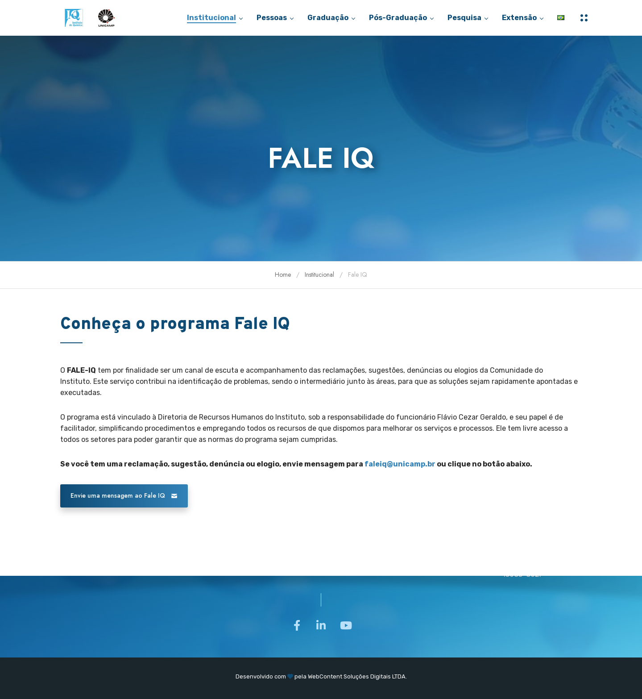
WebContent (325, 676)
